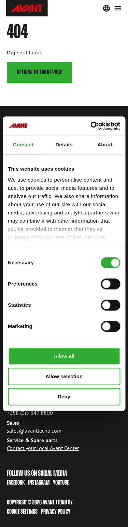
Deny (64, 396)
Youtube (61, 482)
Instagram (38, 482)
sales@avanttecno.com (34, 430)
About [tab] (104, 144)
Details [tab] (64, 144)
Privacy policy (55, 511)
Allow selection (64, 376)
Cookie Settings (22, 511)
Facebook (16, 482)
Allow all (64, 356)
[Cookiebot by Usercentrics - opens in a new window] (91, 125)
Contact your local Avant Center (43, 448)
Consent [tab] (23, 144)
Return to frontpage (39, 72)
